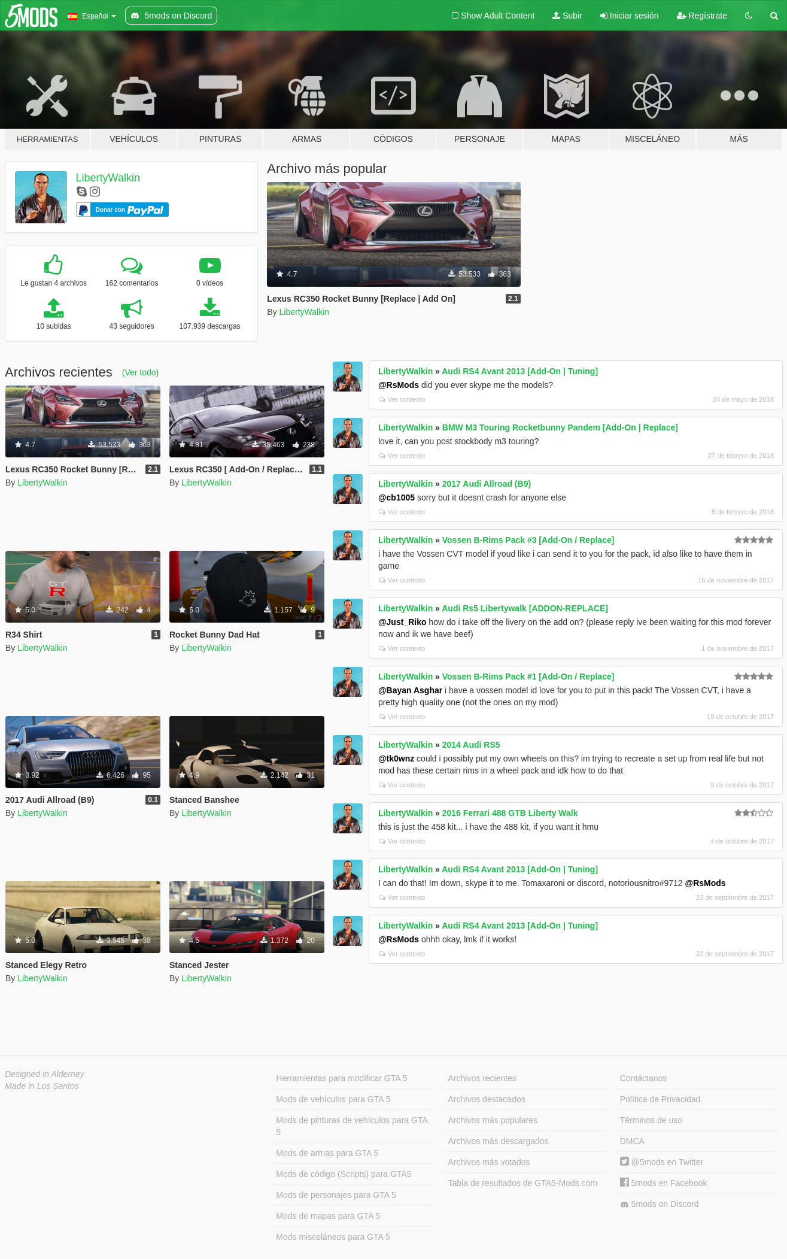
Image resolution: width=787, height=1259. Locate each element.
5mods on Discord (659, 1204)
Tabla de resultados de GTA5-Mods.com (523, 1183)
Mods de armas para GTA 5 (327, 1153)
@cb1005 (396, 497)
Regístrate (702, 15)
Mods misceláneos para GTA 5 (333, 1237)
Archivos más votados (489, 1162)
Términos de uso (651, 1120)
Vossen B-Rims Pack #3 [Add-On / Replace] (528, 540)
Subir (567, 15)
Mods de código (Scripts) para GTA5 (343, 1174)
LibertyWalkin (108, 178)
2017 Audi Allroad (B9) (486, 484)
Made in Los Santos (42, 1086)
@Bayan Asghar (410, 690)
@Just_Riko (402, 622)
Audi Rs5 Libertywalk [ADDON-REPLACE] (525, 608)
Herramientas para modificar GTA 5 (341, 1078)
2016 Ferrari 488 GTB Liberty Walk (510, 813)
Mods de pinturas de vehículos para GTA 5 (351, 1126)
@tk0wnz (396, 758)
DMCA (632, 1141)
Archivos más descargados (498, 1141)
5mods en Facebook (663, 1183)
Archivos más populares (492, 1120)
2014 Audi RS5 (471, 745)
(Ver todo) (140, 372)
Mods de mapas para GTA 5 (328, 1216)
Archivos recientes (482, 1078)
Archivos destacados (486, 1099)
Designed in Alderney (44, 1074)
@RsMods (398, 385)
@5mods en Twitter (661, 1162)
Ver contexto (402, 399)
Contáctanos (643, 1078)
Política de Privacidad (660, 1099)
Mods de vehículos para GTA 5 (333, 1099)
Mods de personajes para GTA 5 (336, 1195)
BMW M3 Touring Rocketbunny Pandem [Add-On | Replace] (560, 427)
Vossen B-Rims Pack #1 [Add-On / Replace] (528, 676)
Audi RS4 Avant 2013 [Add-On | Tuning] (520, 371)
